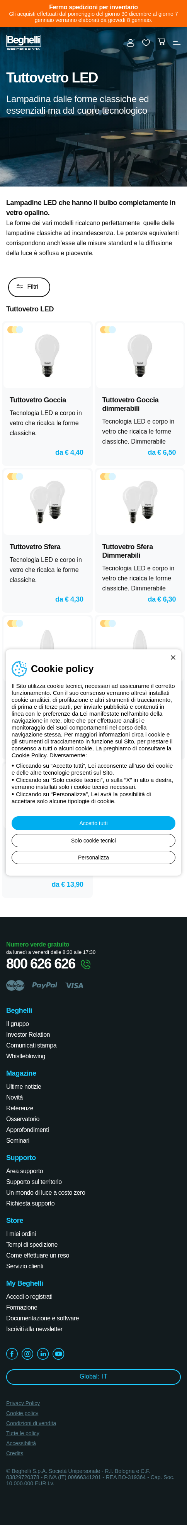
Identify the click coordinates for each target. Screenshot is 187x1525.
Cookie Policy (29, 755)
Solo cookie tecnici (93, 840)
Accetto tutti (93, 823)
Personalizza (93, 857)
